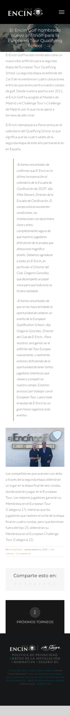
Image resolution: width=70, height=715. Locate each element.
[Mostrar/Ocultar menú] (62, 12)
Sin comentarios (23, 553)
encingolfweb (15, 549)
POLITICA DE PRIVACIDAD (35, 655)
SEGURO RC (49, 662)
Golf (52, 549)
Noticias (9, 553)
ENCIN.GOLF (28, 683)
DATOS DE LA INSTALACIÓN (36, 658)
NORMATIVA (24, 662)
